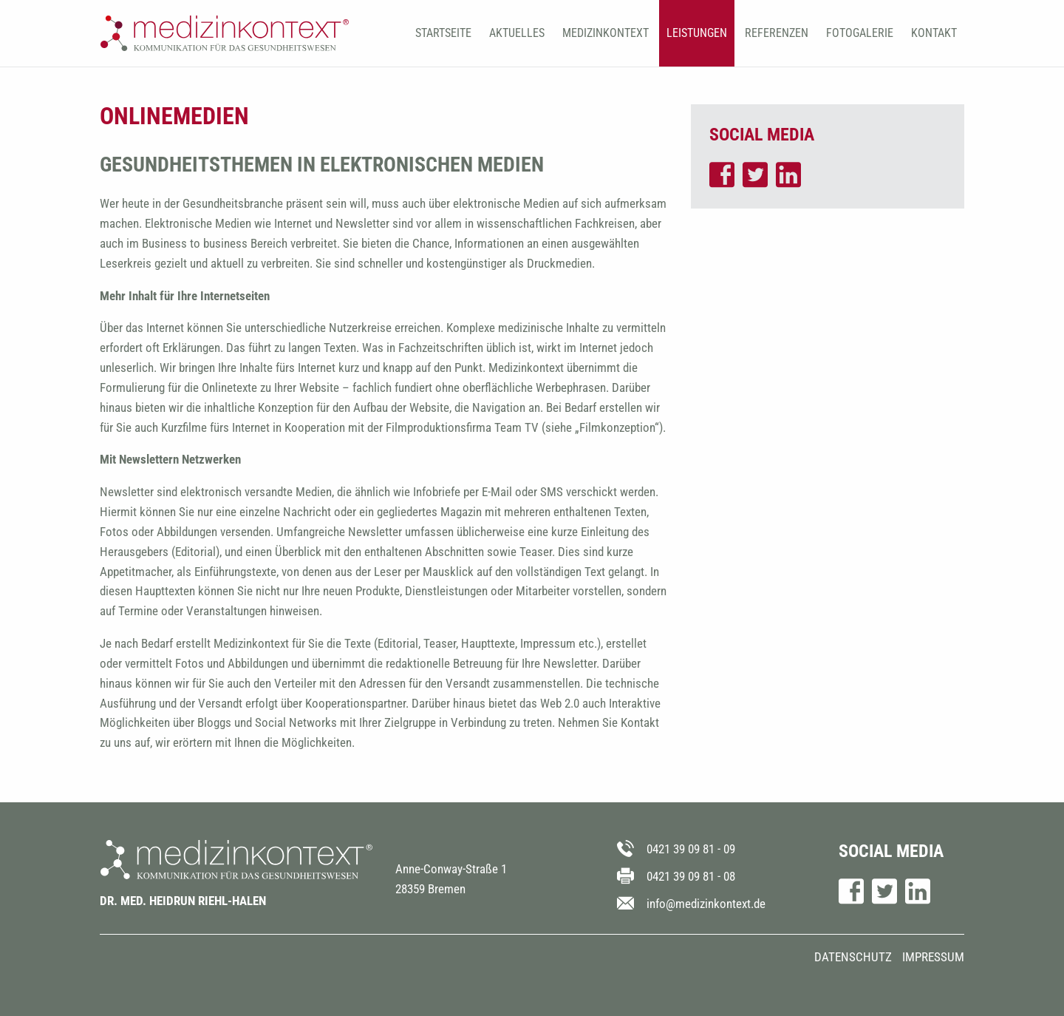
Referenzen (776, 33)
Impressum (933, 956)
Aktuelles (517, 33)
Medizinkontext (605, 33)
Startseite (443, 33)
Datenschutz (853, 956)
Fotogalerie (859, 33)
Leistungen (696, 33)
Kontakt (934, 33)
